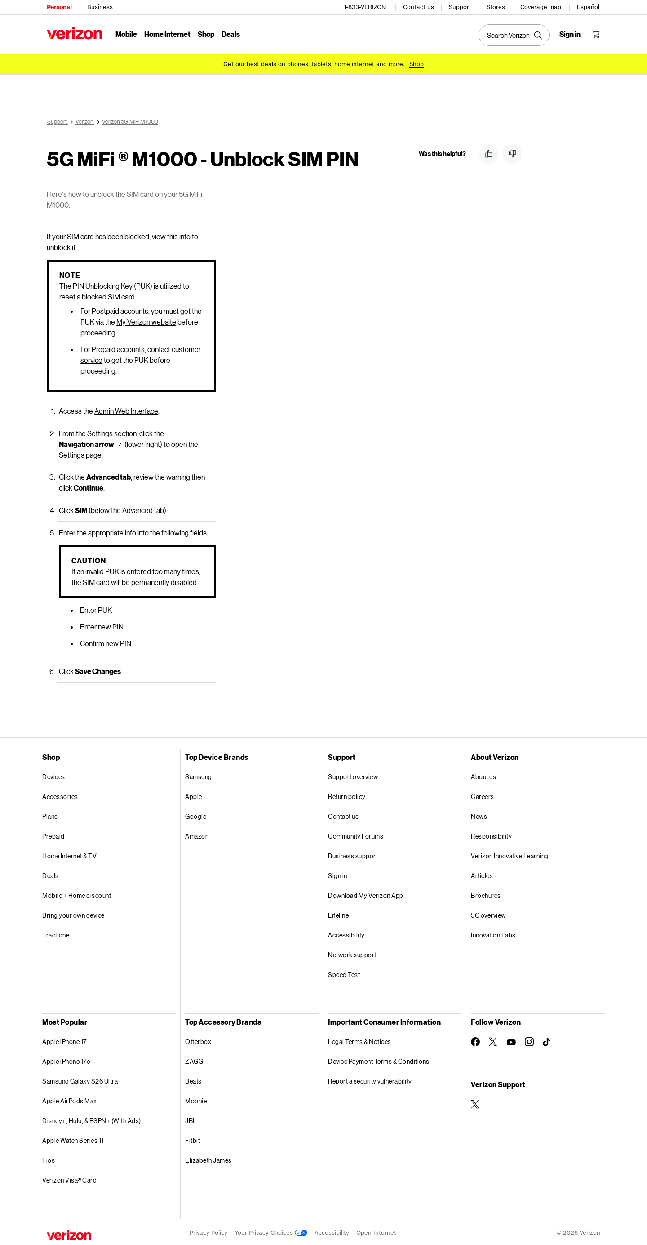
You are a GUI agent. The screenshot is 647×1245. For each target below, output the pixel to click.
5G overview (488, 914)
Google (195, 815)
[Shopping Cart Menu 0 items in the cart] (596, 34)
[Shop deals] (416, 64)
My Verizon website (146, 320)
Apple (193, 795)
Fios (48, 1159)
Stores (496, 7)
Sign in (337, 874)
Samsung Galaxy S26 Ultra (80, 1080)
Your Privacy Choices (271, 1231)
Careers (482, 795)
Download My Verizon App (365, 894)
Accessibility (346, 933)
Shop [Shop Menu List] (206, 34)
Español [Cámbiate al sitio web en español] (588, 7)
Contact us (418, 7)
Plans (50, 815)
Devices (53, 775)
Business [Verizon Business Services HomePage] (100, 7)
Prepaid (53, 835)
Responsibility (491, 835)
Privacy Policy (208, 1231)
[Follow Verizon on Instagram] (529, 1040)
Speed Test (344, 973)
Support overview (353, 775)
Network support (352, 953)
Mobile (126, 34)
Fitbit (192, 1139)
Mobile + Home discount (76, 894)
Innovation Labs (493, 933)
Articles (482, 874)
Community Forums (355, 835)
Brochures (486, 894)
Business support (353, 854)
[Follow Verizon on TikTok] (547, 1040)
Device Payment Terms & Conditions (379, 1060)
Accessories (60, 795)
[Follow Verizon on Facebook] (475, 1040)
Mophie (196, 1099)
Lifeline (338, 914)
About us (483, 775)
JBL (191, 1119)
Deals (50, 874)
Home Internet (167, 34)
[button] (489, 154)
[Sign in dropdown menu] (570, 34)
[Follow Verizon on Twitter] (493, 1040)
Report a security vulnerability (370, 1080)
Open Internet (376, 1231)
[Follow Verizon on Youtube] (511, 1040)
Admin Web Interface (126, 409)
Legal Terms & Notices (359, 1040)
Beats (193, 1080)
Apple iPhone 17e (66, 1060)
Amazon (196, 835)
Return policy (347, 795)
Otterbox (198, 1040)
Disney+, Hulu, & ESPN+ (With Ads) (91, 1119)
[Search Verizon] (514, 35)
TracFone (55, 933)
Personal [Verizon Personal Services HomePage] (59, 7)
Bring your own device (73, 914)
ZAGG (194, 1060)
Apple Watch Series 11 (73, 1139)
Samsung (198, 775)
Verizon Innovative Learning (510, 854)
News (479, 815)
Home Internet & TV (69, 854)
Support (460, 7)
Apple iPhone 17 (64, 1040)
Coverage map (540, 7)
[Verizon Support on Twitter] (475, 1102)
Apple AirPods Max (69, 1099)
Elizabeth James (208, 1159)
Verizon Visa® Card (69, 1179)
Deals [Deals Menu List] (231, 34)
